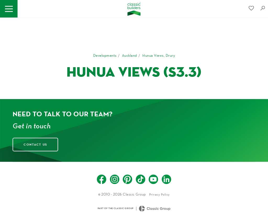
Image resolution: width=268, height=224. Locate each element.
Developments (105, 55)
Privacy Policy (159, 194)
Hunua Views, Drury (158, 55)
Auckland (129, 55)
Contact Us (35, 144)
